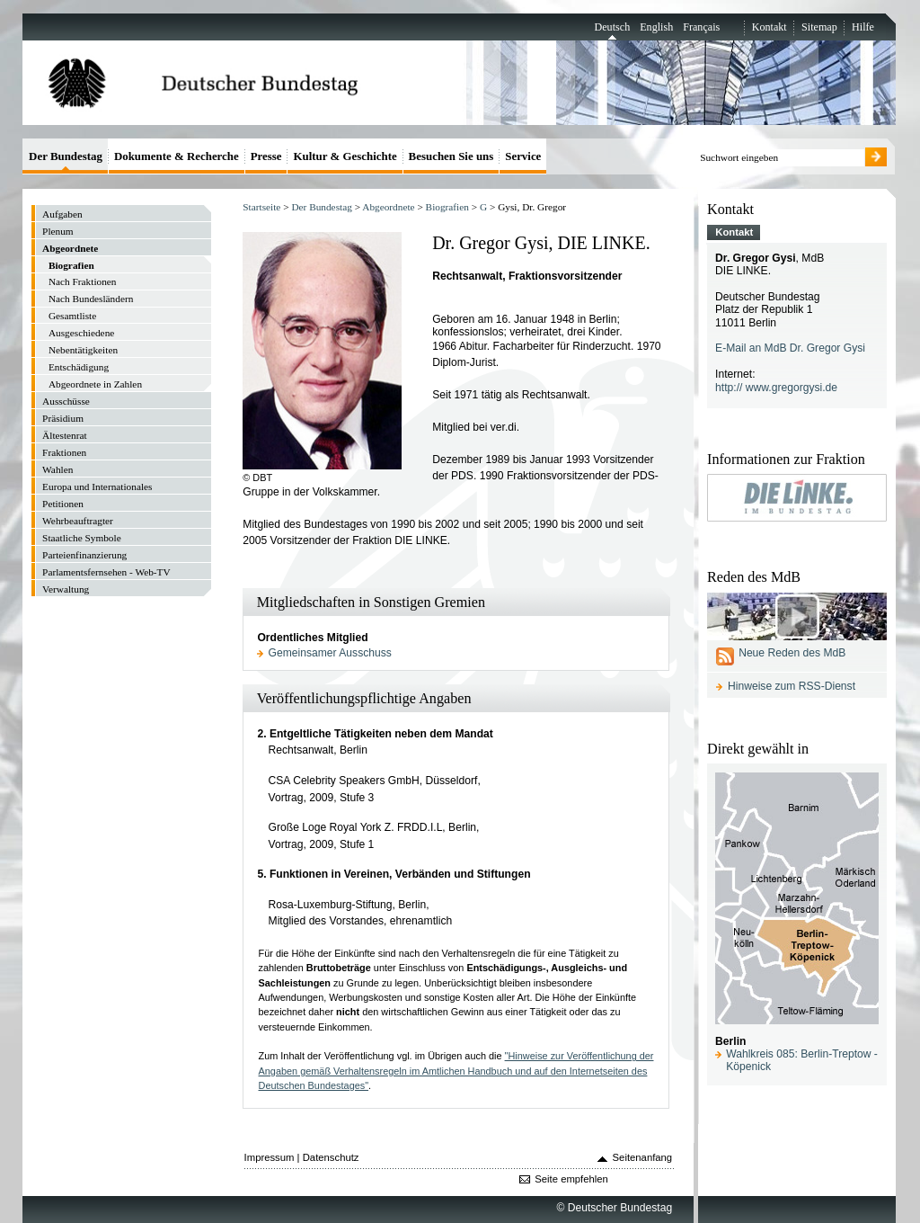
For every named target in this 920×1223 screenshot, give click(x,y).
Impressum (269, 1157)
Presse (266, 156)
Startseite (261, 206)
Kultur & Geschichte (344, 156)
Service (523, 156)
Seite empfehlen (571, 1179)
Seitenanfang (643, 1157)
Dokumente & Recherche (176, 156)
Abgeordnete (388, 206)
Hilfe (863, 27)
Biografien (447, 206)
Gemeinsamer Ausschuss (330, 653)
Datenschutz (331, 1157)
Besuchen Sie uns (451, 156)
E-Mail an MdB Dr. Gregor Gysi (790, 348)
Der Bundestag (321, 206)
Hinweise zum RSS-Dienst (791, 686)
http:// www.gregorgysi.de (776, 387)
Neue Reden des (792, 653)
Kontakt (769, 27)
